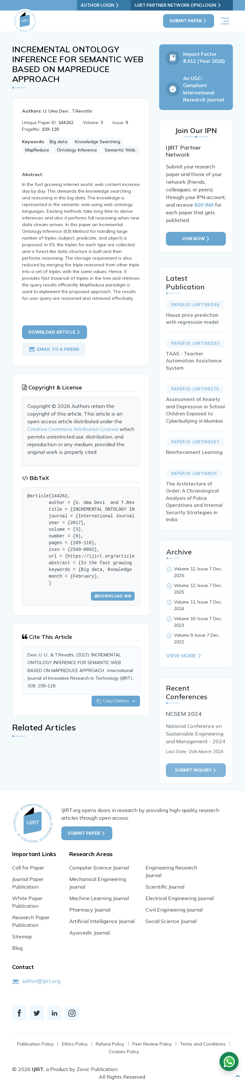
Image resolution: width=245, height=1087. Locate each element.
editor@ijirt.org (41, 981)
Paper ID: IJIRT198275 (195, 411)
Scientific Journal (164, 887)
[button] (237, 1076)
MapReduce (37, 150)
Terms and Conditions (203, 1044)
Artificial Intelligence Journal (102, 921)
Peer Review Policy (152, 1044)
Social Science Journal (171, 921)
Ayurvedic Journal (89, 932)
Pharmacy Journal (89, 909)
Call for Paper (28, 867)
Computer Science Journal (99, 867)
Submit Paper (188, 21)
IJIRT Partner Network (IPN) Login (185, 5)
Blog (17, 948)
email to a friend (53, 356)
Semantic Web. (120, 150)
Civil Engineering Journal (174, 909)
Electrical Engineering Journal (179, 898)
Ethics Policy (74, 1044)
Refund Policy (110, 1044)
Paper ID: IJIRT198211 (194, 495)
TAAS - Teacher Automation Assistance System (194, 383)
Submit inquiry (196, 792)
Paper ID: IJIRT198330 (195, 365)
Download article (54, 339)
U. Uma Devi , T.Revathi (67, 111)
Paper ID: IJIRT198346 (195, 326)
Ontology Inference (77, 150)
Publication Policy (35, 1044)
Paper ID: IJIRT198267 (195, 464)
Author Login (114, 5)
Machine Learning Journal (99, 898)
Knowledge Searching (97, 142)
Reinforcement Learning (194, 474)
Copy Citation (115, 709)
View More (184, 678)
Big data (58, 142)
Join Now (196, 239)
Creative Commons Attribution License (72, 436)
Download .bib (112, 603)
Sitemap (22, 936)
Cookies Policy (124, 1051)
